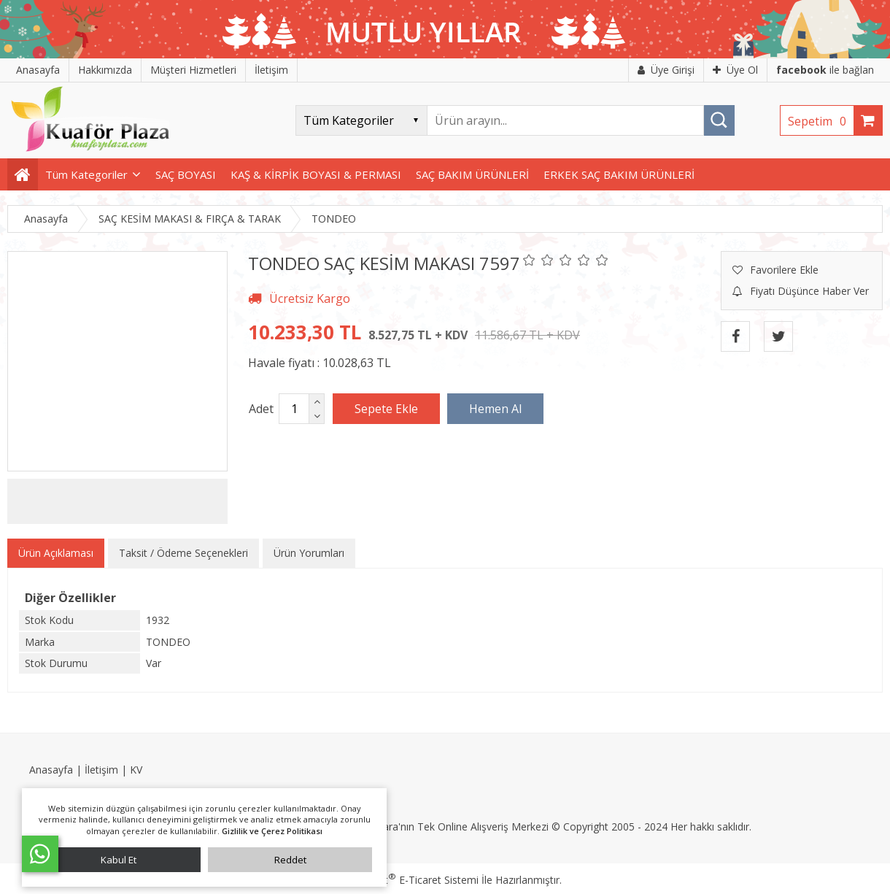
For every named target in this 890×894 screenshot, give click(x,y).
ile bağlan (825, 70)
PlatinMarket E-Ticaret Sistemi (403, 880)
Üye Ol (735, 70)
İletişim (101, 770)
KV (136, 770)
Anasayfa (51, 770)
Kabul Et (118, 859)
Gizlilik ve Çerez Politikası (272, 830)
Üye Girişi (666, 70)
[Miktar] (294, 408)
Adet (261, 409)
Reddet (290, 859)
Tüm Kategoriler (86, 174)
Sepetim (821, 121)
